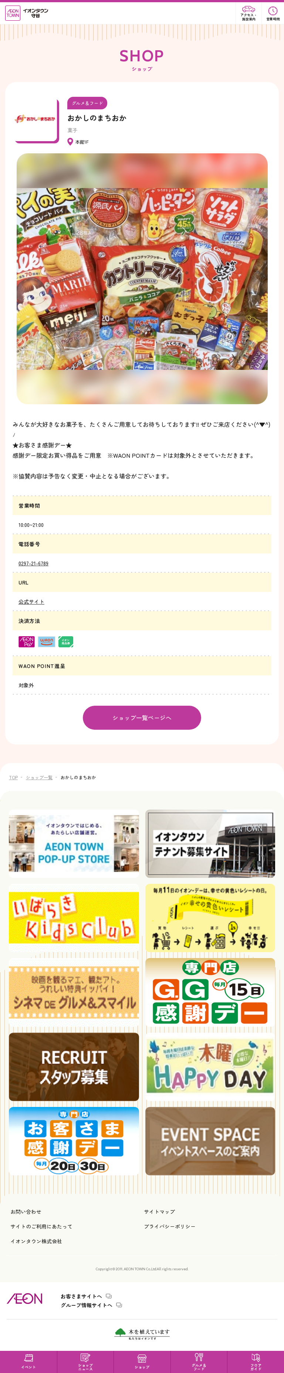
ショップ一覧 (39, 777)
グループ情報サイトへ (86, 1305)
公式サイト (31, 601)
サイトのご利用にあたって (41, 1226)
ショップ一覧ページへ (142, 717)
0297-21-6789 (33, 563)
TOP (13, 777)
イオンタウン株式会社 (36, 1241)
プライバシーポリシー (170, 1226)
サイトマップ (159, 1211)
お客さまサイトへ (81, 1296)
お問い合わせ (25, 1211)
